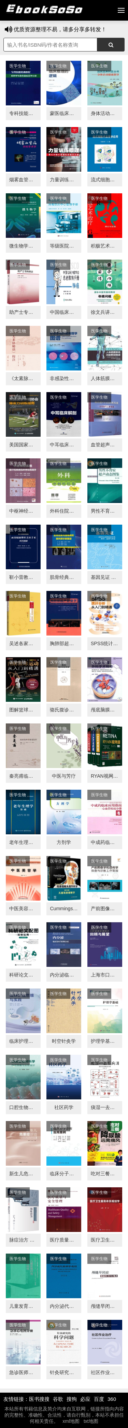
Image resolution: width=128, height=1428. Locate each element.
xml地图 (71, 1421)
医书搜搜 (39, 1399)
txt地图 (91, 1421)
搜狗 (72, 1399)
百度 (99, 1399)
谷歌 (58, 1399)
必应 (85, 1399)
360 (112, 1399)
